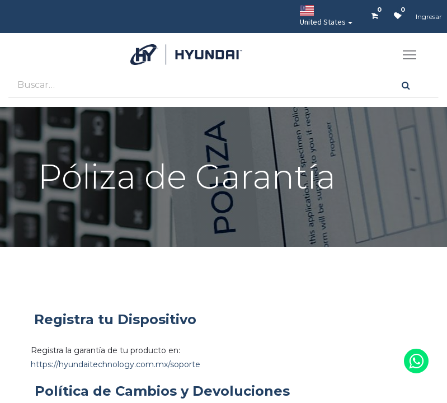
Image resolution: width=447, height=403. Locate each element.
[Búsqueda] (406, 85)
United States (323, 16)
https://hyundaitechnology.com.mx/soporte (115, 364)
